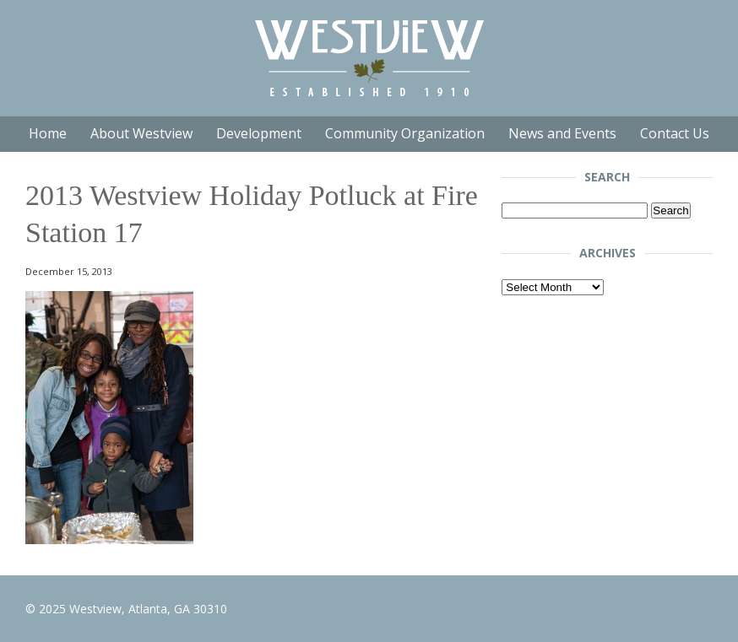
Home (48, 133)
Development (258, 133)
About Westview (141, 133)
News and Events (562, 133)
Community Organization (405, 133)
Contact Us (674, 133)
